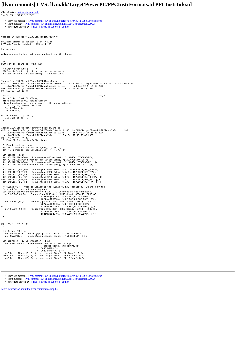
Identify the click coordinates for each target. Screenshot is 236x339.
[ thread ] (44, 26)
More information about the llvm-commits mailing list (29, 336)
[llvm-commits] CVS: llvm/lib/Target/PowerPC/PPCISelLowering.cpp (65, 20)
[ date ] (34, 26)
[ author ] (65, 26)
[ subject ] (54, 26)
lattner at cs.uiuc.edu (28, 12)
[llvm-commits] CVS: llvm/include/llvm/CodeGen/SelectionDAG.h (59, 23)
